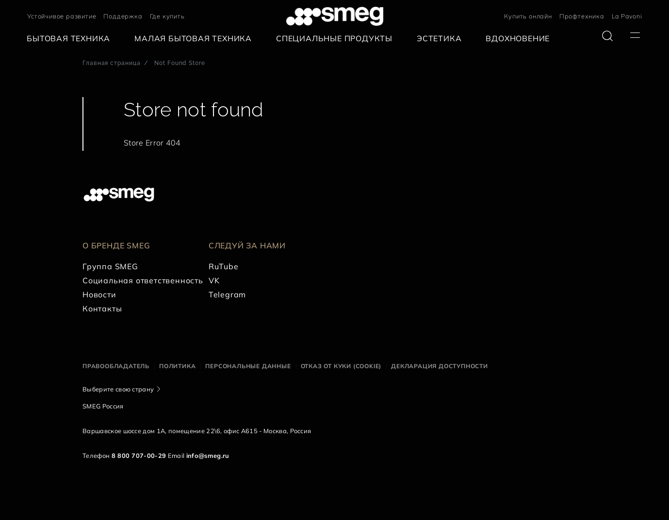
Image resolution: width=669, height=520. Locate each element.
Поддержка (122, 16)
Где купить (167, 16)
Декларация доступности (439, 366)
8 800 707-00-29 (139, 455)
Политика (177, 366)
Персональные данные (248, 366)
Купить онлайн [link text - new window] (528, 16)
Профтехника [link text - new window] (581, 16)
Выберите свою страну (118, 389)
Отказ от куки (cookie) (341, 366)
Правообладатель (115, 366)
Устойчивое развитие (61, 16)
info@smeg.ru (207, 455)
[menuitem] (71, 38)
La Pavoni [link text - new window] (627, 16)
